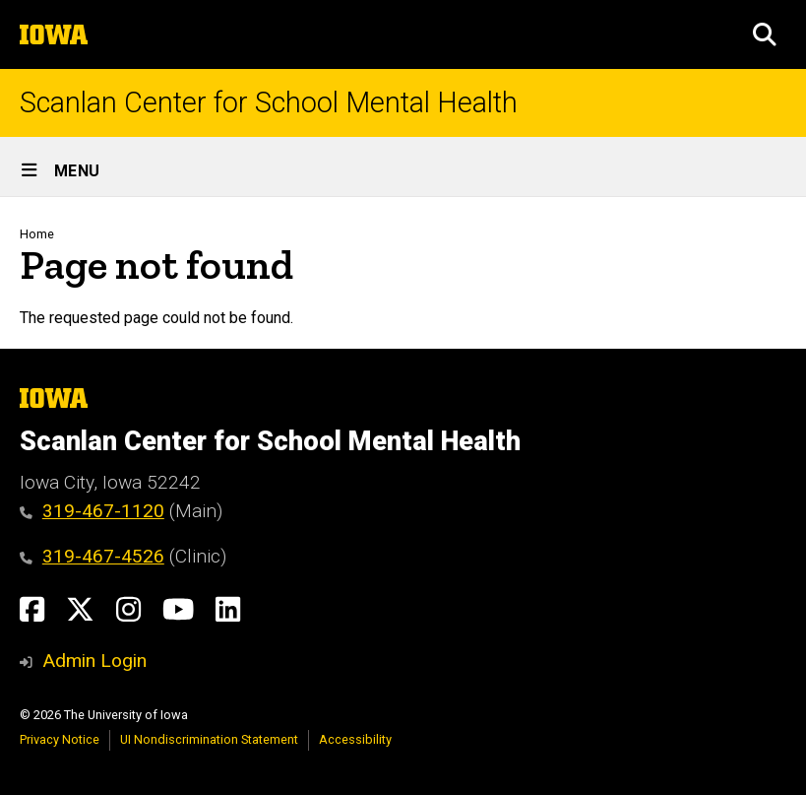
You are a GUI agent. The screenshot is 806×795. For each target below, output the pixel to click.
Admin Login (94, 660)
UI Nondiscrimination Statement (209, 739)
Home (37, 234)
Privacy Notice (59, 739)
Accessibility (355, 739)
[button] (764, 34)
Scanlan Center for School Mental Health (269, 103)
